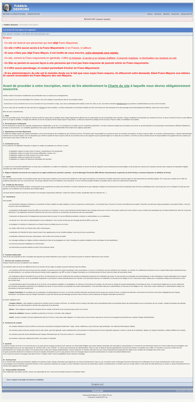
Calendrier (158, 14)
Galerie (149, 14)
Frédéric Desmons (11, 25)
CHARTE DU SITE (33, 14)
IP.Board (94, 395)
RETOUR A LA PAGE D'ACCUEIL (14, 14)
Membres (166, 14)
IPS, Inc (109, 395)
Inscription (107, 19)
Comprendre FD (186, 14)
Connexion (99, 19)
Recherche (175, 14)
